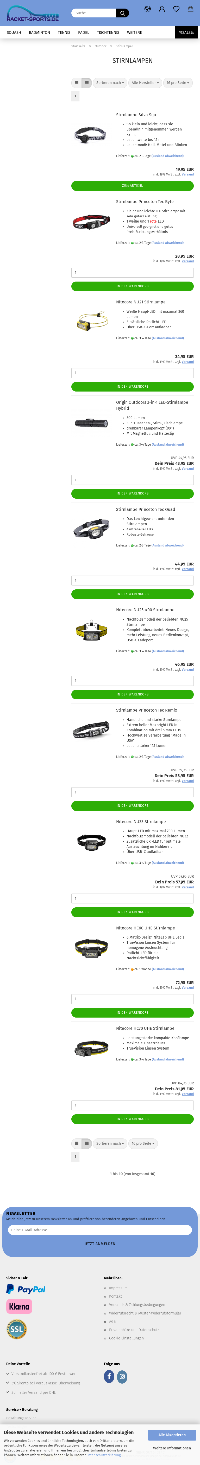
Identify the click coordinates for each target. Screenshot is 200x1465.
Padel (83, 32)
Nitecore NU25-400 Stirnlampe (145, 609)
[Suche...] (122, 13)
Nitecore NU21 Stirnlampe (141, 301)
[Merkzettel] (176, 9)
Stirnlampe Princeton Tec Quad (145, 509)
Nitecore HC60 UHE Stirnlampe (145, 928)
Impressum (118, 1288)
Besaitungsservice (21, 1418)
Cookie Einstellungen (126, 1338)
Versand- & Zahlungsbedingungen (137, 1305)
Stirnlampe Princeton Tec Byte (145, 201)
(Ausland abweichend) (168, 156)
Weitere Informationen (172, 1448)
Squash (14, 32)
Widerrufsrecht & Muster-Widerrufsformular (145, 1313)
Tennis (64, 32)
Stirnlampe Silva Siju (136, 114)
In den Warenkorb (133, 286)
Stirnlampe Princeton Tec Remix (146, 710)
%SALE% (186, 32)
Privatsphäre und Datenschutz (134, 1330)
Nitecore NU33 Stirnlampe (141, 821)
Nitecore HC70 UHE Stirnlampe (145, 1028)
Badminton (39, 32)
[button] (147, 9)
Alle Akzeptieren (172, 1435)
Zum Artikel (132, 185)
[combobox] (110, 83)
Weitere (134, 32)
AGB (112, 1321)
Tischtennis (108, 32)
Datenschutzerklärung (103, 1455)
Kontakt (115, 1296)
